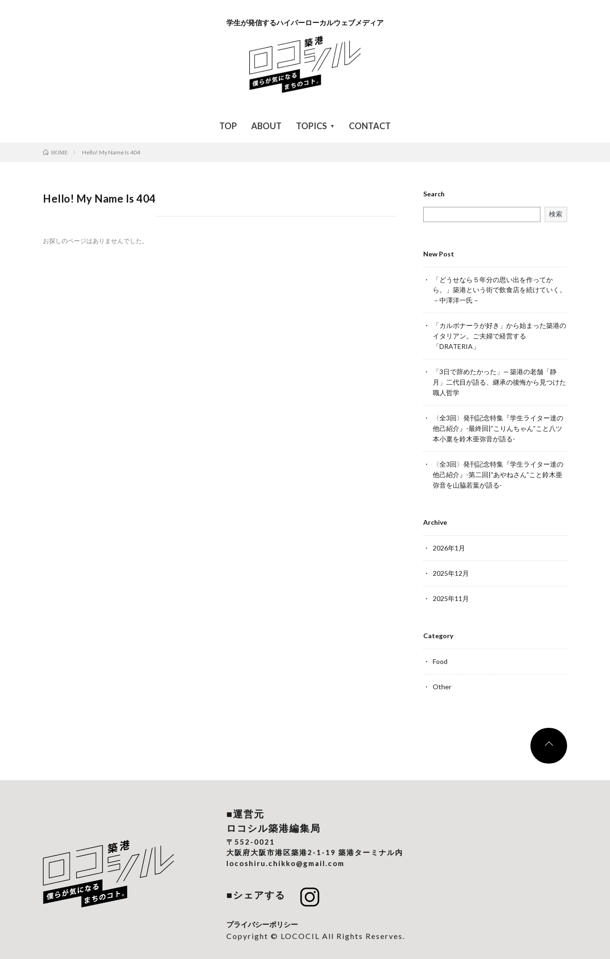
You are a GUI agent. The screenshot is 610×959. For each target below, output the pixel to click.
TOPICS (311, 126)
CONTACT (370, 126)
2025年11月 (451, 591)
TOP (228, 126)
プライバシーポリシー (262, 915)
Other (442, 678)
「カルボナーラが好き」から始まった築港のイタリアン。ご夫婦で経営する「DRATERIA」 (499, 334)
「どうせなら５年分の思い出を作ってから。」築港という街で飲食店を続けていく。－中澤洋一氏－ (499, 289)
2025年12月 (451, 566)
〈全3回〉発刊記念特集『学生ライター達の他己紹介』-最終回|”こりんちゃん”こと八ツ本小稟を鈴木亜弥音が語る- (498, 424)
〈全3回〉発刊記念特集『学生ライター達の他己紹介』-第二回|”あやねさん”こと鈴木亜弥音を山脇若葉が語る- (498, 469)
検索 (555, 214)
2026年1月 (449, 541)
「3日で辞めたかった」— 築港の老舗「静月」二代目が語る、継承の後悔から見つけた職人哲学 (499, 379)
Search (434, 194)
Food (440, 653)
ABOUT (266, 126)
